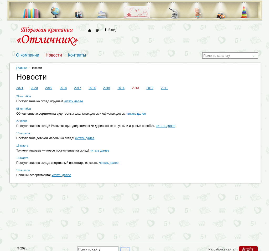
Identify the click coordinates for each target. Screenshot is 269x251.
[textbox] (227, 55)
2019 (48, 88)
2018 (63, 88)
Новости (54, 55)
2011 (164, 88)
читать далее (73, 101)
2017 (77, 88)
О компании (27, 55)
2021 (19, 88)
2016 (92, 88)
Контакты (77, 55)
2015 (106, 88)
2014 (121, 88)
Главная (21, 67)
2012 (149, 88)
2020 (34, 88)
